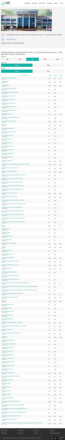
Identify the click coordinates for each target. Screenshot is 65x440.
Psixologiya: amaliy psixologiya (24, 373)
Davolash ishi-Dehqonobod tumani (24, 132)
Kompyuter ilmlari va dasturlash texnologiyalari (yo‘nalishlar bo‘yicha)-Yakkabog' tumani (24, 291)
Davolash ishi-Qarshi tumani (24, 158)
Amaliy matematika (24, 86)
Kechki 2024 (42, 3)
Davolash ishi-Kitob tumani (24, 143)
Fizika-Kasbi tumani (24, 229)
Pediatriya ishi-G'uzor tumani (24, 348)
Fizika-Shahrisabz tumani (24, 237)
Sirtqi (48, 65)
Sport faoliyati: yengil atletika (24, 398)
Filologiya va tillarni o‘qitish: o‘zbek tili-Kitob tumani (24, 208)
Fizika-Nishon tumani (24, 233)
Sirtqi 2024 (34, 3)
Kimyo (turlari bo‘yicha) (24, 269)
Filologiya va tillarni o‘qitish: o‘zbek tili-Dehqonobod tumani (24, 204)
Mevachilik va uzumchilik (24, 330)
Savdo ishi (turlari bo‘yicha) (24, 380)
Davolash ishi (24, 125)
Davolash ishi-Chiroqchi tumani (24, 129)
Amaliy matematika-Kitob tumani (24, 100)
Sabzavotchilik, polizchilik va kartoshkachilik (24, 377)
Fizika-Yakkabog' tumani (24, 240)
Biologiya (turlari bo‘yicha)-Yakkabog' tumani (24, 118)
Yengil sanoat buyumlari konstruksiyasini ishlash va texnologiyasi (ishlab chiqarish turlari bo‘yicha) (24, 423)
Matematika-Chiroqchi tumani (24, 305)
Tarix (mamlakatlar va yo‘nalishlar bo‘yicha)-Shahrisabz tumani (24, 409)
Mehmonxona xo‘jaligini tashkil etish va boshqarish (24, 323)
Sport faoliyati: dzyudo (24, 384)
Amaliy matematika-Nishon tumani (24, 107)
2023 (45, 59)
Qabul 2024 (36, 430)
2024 (58, 59)
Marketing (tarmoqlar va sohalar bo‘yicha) (24, 298)
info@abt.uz (4, 430)
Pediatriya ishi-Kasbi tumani (24, 352)
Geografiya (24, 247)
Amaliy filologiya (24, 82)
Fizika (24, 226)
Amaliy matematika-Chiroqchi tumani (24, 89)
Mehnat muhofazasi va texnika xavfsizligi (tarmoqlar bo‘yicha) (24, 326)
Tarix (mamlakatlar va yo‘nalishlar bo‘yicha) (24, 402)
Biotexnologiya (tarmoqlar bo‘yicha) (24, 122)
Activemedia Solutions (24, 438)
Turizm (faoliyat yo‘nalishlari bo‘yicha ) (24, 420)
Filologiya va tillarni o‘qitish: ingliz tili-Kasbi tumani (24, 179)
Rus (48, 71)
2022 (32, 59)
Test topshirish (20, 430)
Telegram (4, 433)
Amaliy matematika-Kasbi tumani (24, 97)
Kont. (61, 75)
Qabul (50, 75)
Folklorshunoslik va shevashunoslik (24, 244)
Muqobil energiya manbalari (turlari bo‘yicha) (24, 334)
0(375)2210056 (11, 39)
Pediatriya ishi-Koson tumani (24, 359)
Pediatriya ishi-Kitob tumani (24, 355)
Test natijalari (20, 433)
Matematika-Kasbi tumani (24, 308)
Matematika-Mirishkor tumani (24, 312)
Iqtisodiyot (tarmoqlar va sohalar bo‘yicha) (24, 262)
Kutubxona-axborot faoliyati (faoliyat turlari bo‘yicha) (24, 294)
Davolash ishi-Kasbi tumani (24, 140)
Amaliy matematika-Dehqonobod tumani (24, 93)
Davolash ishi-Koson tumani (24, 147)
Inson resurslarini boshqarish (24, 258)
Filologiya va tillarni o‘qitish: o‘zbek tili (24, 197)
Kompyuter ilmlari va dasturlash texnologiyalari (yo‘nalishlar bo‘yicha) (24, 283)
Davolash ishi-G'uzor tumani (24, 136)
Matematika (24, 301)
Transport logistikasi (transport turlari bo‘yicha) (24, 416)
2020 (7, 59)
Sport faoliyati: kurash (24, 391)
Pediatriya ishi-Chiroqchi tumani (24, 341)
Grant (55, 75)
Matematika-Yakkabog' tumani (24, 319)
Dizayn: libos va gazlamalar (24, 161)
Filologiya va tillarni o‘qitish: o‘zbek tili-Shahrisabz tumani (24, 219)
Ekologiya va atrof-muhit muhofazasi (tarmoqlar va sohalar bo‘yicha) (24, 165)
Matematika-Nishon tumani (24, 316)
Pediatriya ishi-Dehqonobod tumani (24, 344)
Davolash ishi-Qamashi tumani (24, 154)
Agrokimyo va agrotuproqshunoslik (24, 79)
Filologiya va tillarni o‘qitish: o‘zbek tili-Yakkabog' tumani (24, 222)
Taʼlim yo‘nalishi (24, 75)
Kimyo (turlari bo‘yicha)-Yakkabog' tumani (24, 280)
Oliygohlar (27, 3)
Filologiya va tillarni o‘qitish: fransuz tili (24, 168)
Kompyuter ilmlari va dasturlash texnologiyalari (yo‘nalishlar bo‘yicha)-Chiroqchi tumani (24, 287)
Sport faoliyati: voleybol (24, 395)
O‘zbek (16, 71)
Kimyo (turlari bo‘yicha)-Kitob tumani (24, 273)
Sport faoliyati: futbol (24, 388)
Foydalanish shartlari (55, 433)
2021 (20, 59)
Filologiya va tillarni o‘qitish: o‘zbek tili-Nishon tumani (24, 215)
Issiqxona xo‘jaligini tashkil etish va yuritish (24, 265)
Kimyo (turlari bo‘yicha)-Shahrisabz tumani (24, 276)
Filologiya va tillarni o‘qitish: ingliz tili (24, 172)
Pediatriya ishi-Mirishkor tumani (24, 362)
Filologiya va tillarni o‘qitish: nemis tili (24, 193)
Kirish (61, 3)
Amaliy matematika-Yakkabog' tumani (24, 111)
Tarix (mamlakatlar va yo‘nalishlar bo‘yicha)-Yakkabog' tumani (24, 413)
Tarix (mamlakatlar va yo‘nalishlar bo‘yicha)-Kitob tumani (24, 406)
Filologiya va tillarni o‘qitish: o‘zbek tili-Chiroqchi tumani (24, 201)
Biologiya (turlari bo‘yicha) (24, 114)
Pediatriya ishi (24, 337)
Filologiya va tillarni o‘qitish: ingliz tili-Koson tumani (24, 183)
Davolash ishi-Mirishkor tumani (24, 150)
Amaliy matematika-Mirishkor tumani (24, 104)
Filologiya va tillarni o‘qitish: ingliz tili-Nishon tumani (24, 190)
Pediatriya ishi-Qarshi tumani (24, 370)
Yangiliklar (49, 3)
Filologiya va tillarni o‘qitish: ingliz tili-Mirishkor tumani (24, 186)
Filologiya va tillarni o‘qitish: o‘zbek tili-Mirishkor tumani (24, 212)
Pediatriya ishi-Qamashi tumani (24, 366)
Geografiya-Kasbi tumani (24, 251)
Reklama (56, 3)
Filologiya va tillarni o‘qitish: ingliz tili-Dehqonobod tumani (24, 176)
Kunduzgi (17, 65)
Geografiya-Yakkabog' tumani (24, 255)
